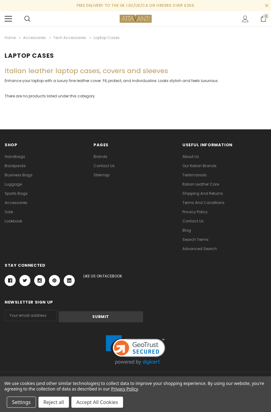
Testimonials (194, 174)
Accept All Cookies (97, 402)
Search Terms (195, 238)
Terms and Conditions (203, 201)
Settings (21, 402)
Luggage (13, 183)
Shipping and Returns (202, 192)
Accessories (16, 201)
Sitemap (102, 174)
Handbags (15, 155)
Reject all (53, 402)
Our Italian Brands (199, 164)
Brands (100, 155)
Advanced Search (199, 247)
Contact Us (104, 164)
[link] (135, 347)
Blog (186, 229)
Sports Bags (16, 192)
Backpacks (15, 164)
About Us (190, 155)
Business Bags (19, 174)
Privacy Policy (195, 211)
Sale (9, 211)
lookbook (13, 220)
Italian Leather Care (200, 183)
